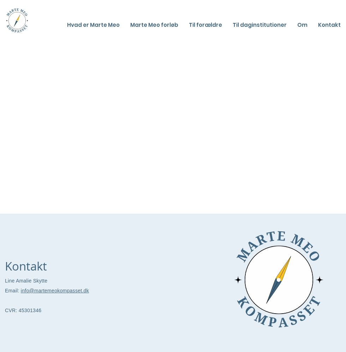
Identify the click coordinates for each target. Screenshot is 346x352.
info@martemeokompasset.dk (55, 290)
